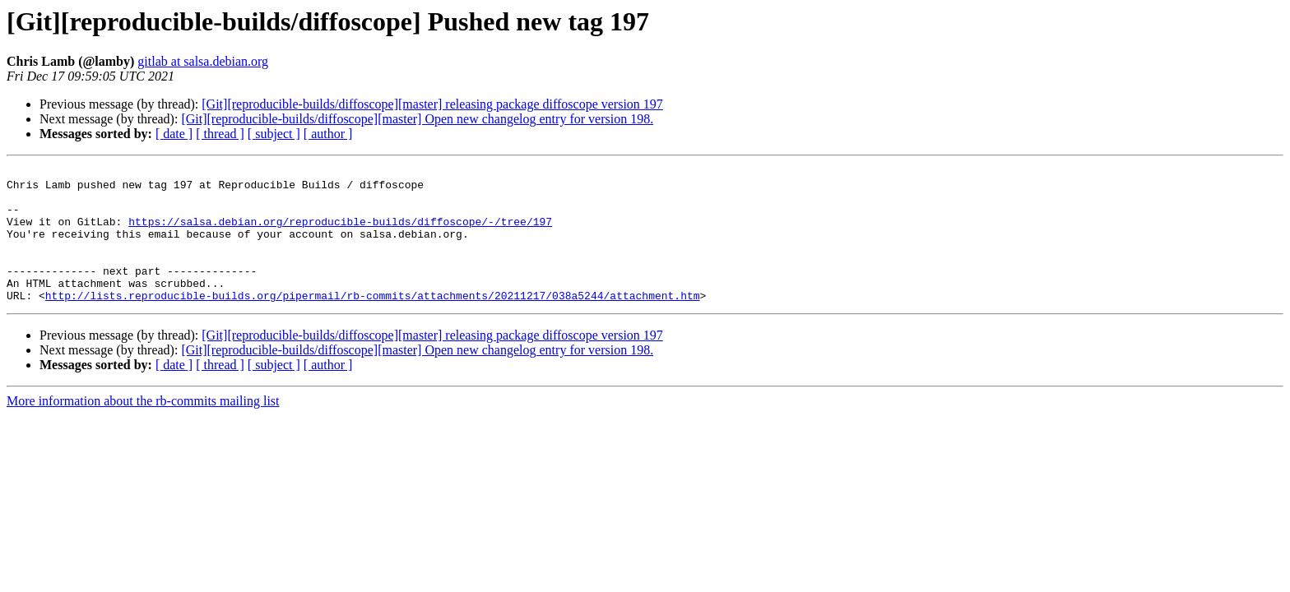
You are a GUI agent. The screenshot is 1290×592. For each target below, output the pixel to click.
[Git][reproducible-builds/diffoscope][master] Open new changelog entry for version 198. (417, 119)
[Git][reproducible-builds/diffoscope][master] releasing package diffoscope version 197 (432, 104)
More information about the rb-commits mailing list (143, 428)
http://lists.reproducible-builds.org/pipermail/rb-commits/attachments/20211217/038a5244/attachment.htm (372, 322)
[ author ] (328, 134)
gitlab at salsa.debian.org (202, 61)
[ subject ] (274, 134)
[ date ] (174, 134)
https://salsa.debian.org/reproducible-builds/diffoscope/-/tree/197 (340, 233)
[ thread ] (220, 134)
